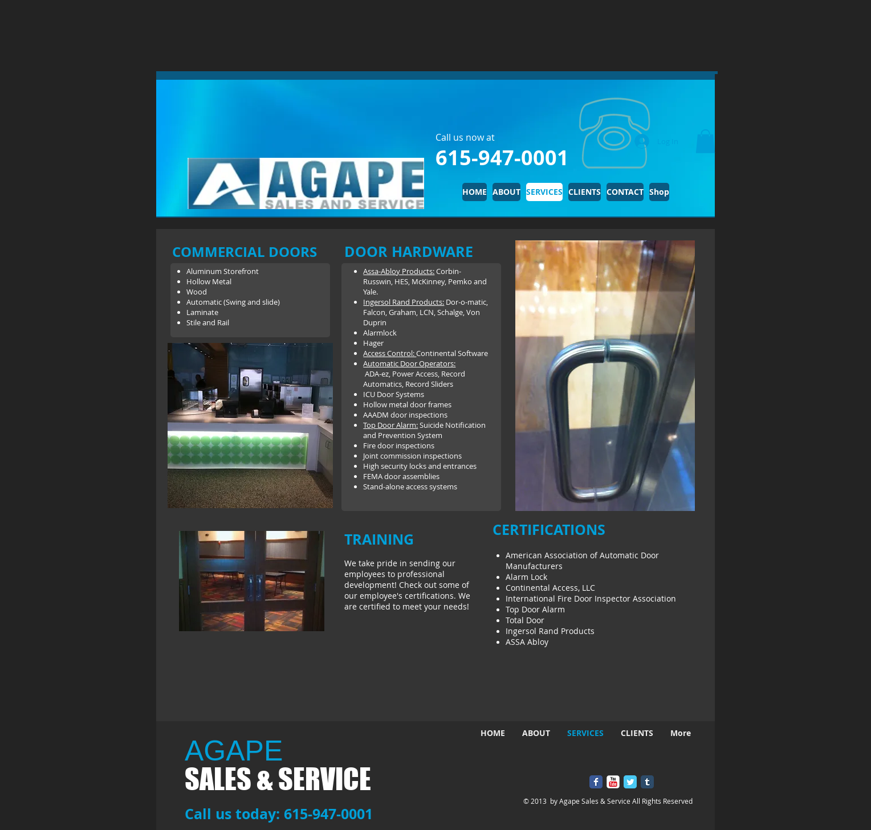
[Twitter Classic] (630, 781)
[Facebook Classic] (596, 781)
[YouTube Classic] (613, 781)
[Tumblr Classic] (647, 781)
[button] (705, 141)
